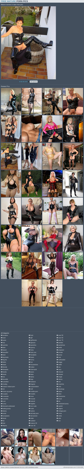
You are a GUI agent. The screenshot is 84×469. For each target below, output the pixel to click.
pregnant (60, 350)
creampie (5, 396)
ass (3, 342)
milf (31, 389)
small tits (60, 384)
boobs (4, 372)
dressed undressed (8, 406)
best (3, 355)
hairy (31, 350)
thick (59, 394)
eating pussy (6, 408)
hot (31, 362)
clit (3, 389)
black (3, 364)
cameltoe (4, 381)
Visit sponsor (33, 81)
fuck (31, 335)
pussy (59, 355)
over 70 (60, 340)
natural (32, 401)
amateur (4, 335)
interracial (33, 369)
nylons (32, 411)
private (60, 352)
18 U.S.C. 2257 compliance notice (29, 467)
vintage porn (61, 411)
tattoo (59, 391)
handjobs (32, 355)
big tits (4, 359)
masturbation (34, 386)
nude (31, 408)
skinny (59, 379)
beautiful (4, 352)
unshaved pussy (63, 403)
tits (58, 401)
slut (59, 381)
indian (31, 367)
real (59, 357)
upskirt (60, 406)
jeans (31, 372)
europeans (5, 416)
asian (3, 340)
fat (2, 420)
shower (60, 374)
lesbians (32, 381)
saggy (59, 362)
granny (32, 347)
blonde (4, 367)
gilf (30, 337)
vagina (60, 408)
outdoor (32, 420)
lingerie (32, 384)
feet (3, 423)
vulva (59, 413)
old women (33, 416)
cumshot (4, 399)
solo (59, 386)
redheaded (61, 359)
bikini (3, 362)
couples (4, 394)
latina (31, 377)
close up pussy (6, 391)
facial (3, 418)
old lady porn (34, 413)
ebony (4, 411)
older (31, 418)
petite (59, 347)
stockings (60, 389)
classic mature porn (8, 386)
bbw (3, 347)
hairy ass (32, 352)
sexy (59, 369)
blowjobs (4, 369)
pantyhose (61, 345)
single (59, 377)
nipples (32, 403)
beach (4, 350)
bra (3, 377)
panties (60, 342)
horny (31, 359)
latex (31, 374)
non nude (32, 406)
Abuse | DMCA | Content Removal (10, 467)
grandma (32, 345)
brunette (4, 379)
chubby (4, 384)
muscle (32, 399)
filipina (4, 425)
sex (59, 367)
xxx (59, 420)
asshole (4, 345)
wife (59, 418)
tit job (59, 399)
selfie (59, 364)
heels (31, 357)
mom (31, 396)
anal (3, 337)
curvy (3, 403)
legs (31, 379)
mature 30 (33, 423)
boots (3, 374)
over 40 (32, 425)
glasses (32, 342)
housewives (33, 364)
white (59, 416)
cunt (3, 401)
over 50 (60, 335)
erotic (3, 413)
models (32, 394)
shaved (60, 372)
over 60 (60, 337)
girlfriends (33, 340)
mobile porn (33, 391)
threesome (61, 396)
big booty (4, 357)
